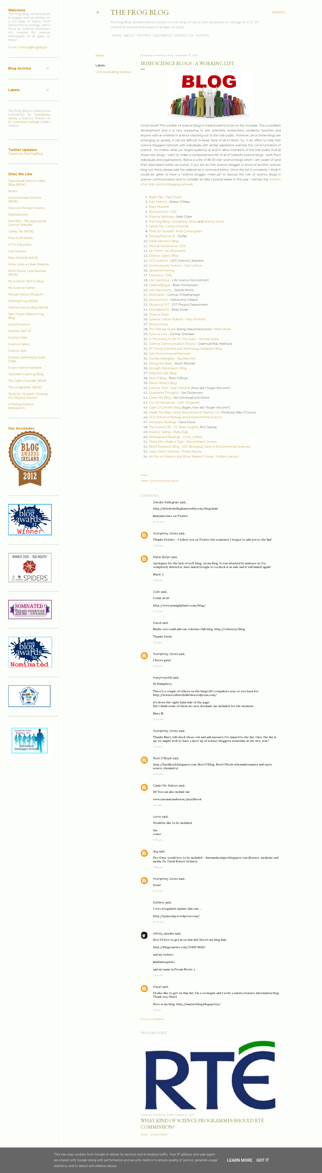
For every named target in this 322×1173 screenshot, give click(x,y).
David (157, 623)
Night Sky (156, 197)
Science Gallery (19, 344)
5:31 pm (157, 642)
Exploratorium (18, 214)
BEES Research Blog (164, 446)
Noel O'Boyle (162, 758)
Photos (200, 35)
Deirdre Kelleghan (162, 358)
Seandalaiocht (159, 309)
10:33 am (158, 719)
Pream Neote (191, 451)
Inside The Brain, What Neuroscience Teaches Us (184, 412)
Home (115, 35)
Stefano (158, 902)
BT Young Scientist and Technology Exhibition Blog (185, 349)
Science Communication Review (172, 344)
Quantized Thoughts (163, 393)
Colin (156, 592)
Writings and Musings (164, 437)
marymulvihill (162, 677)
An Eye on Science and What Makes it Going (181, 456)
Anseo (12, 191)
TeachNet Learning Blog (25, 374)
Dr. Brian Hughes (186, 427)
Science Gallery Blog (163, 256)
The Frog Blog (139, 12)
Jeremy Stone (214, 221)
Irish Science (158, 202)
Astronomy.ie (158, 300)
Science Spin (17, 351)
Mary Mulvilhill (159, 207)
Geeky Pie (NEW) (20, 231)
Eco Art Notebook (162, 402)
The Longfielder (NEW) (24, 387)
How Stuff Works (20, 238)
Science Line (158, 334)
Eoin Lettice (193, 265)
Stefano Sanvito (227, 456)
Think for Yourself (161, 231)
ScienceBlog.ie (159, 285)
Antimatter (157, 295)
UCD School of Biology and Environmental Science (185, 417)
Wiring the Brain (160, 363)
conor (157, 817)
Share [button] (99, 55)
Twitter (142, 35)
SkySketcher (186, 358)
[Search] (278, 12)
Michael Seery (209, 339)
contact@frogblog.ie (32, 47)
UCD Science (158, 260)
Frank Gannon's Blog (163, 241)
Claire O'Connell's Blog (165, 407)
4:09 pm (158, 774)
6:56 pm (158, 666)
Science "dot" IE (19, 331)
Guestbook (160, 35)
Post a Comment (152, 1019)
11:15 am (157, 746)
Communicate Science (165, 265)
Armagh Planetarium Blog (168, 368)
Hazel (157, 987)
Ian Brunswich (175, 251)
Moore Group (158, 324)
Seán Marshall (180, 388)
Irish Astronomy (160, 290)
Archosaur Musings (162, 422)
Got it (262, 1160)
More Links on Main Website (28, 264)
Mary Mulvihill (195, 319)
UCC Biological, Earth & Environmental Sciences (216, 446)
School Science (19, 324)
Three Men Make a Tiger (166, 442)
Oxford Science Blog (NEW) (28, 307)
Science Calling (159, 432)
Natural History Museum (25, 294)
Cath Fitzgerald (188, 402)
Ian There (155, 251)
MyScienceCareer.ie (163, 246)
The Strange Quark (162, 329)
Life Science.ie (159, 280)
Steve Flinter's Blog (163, 383)
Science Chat (158, 388)
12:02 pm (158, 521)
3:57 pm (158, 839)
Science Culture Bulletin (166, 319)
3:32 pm (158, 580)
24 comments (159, 1134)
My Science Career (21, 288)
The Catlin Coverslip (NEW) (27, 381)
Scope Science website (24, 367)
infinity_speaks (163, 933)
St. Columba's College (23, 122)
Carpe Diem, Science (164, 451)
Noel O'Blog (157, 378)
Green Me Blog (160, 398)
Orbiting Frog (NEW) (23, 301)
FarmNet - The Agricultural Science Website (27, 223)
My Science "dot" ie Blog (26, 281)
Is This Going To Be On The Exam (173, 339)
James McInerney (162, 270)
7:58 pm (158, 867)
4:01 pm (158, 611)
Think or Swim (159, 314)
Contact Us (182, 35)
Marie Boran (222, 329)
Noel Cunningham (189, 231)
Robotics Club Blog (162, 373)
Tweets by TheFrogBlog (25, 154)
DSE (173, 212)
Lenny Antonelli (177, 226)
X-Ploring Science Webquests (20, 406)
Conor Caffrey (192, 437)
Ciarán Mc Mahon (165, 785)
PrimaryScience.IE (162, 236)
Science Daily (17, 337)
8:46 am (158, 890)
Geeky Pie (156, 226)
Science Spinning (161, 216)
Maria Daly (180, 432)
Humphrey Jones (184, 221)
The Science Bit (160, 427)
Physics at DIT (159, 305)
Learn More (239, 1160)
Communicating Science (113, 72)
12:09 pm (158, 921)
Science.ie (156, 275)
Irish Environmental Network (169, 353)
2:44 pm (158, 975)
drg (155, 851)
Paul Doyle (173, 197)
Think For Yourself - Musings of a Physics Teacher (28, 396)
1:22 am (157, 805)
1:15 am (157, 1010)
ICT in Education (20, 244)
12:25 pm (158, 545)
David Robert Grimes (201, 442)
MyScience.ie (158, 212)
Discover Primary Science (26, 208)
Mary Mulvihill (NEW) (23, 258)
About (127, 35)
